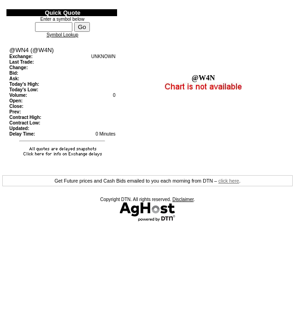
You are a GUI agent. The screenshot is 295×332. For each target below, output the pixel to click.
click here (228, 181)
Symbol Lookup (62, 34)
